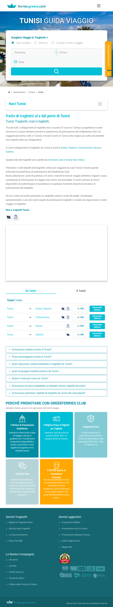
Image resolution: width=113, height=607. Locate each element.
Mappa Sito (67, 547)
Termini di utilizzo (16, 578)
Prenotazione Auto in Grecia (74, 528)
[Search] (56, 71)
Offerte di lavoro (16, 572)
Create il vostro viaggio (69, 43)
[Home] (9, 92)
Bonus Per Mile (15, 541)
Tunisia (31, 92)
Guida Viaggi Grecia (71, 541)
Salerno (10, 151)
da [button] (80, 308)
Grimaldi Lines (55, 159)
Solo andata (23, 43)
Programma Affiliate (71, 522)
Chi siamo (13, 559)
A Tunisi (81, 291)
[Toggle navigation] (98, 6)
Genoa (96, 147)
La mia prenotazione (18, 535)
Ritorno (43, 43)
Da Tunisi (31, 291)
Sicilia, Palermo (69, 147)
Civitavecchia (85, 147)
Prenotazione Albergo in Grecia (76, 535)
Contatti (12, 566)
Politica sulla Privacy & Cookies (23, 584)
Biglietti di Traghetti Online (21, 522)
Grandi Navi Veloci (75, 159)
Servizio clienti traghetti (19, 528)
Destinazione (19, 92)
